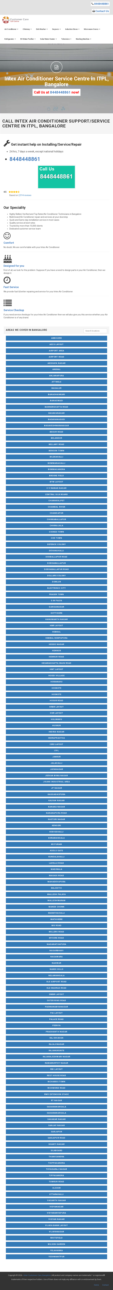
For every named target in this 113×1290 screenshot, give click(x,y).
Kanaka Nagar (56, 807)
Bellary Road (56, 444)
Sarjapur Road (56, 1138)
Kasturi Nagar (56, 819)
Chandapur (56, 513)
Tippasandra (56, 1175)
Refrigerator (10, 39)
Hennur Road (56, 657)
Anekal (56, 369)
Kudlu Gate (56, 850)
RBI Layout (56, 1069)
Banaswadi (56, 400)
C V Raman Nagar (56, 488)
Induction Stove (72, 29)
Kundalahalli (56, 857)
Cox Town (56, 538)
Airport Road (56, 357)
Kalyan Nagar (56, 800)
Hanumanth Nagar (56, 619)
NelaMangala (56, 975)
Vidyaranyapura (56, 1213)
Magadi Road (56, 875)
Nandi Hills (56, 969)
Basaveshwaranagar (56, 425)
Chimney (27, 29)
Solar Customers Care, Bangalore (37, 1275)
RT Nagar (56, 1100)
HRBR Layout (56, 707)
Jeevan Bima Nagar (56, 775)
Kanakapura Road (56, 813)
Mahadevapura (56, 882)
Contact (105, 1285)
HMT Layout (56, 669)
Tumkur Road (56, 1181)
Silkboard (56, 1150)
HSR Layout (56, 713)
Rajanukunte (56, 1050)
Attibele (56, 382)
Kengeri (56, 825)
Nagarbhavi (56, 950)
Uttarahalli (56, 1194)
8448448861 (101, 3)
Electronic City (56, 588)
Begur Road (56, 432)
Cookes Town (56, 532)
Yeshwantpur (56, 1257)
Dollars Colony (56, 575)
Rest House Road (56, 1075)
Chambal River (56, 507)
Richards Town (56, 1082)
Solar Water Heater (48, 39)
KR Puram (56, 844)
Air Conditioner (11, 29)
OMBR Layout (56, 994)
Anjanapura (56, 376)
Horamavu (56, 682)
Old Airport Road (56, 982)
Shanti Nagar (56, 1144)
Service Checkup (14, 310)
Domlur (56, 582)
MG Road (56, 925)
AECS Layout (56, 344)
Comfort (9, 242)
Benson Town (56, 451)
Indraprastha (56, 738)
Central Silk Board (56, 494)
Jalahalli (56, 763)
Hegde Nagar (56, 644)
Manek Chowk (56, 907)
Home (96, 1285)
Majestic (56, 888)
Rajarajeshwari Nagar (56, 1057)
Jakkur (56, 757)
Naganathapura (56, 944)
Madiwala (56, 869)
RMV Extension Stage (56, 1094)
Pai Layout (56, 1013)
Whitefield (56, 1238)
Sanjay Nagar (56, 1125)
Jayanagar (56, 769)
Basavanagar (56, 413)
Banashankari (56, 394)
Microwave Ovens (92, 29)
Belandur (56, 438)
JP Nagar (56, 788)
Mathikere (56, 919)
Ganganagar (56, 607)
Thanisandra (56, 1157)
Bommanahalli (56, 463)
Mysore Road (56, 938)
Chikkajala (56, 525)
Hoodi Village (56, 675)
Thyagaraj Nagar (56, 1169)
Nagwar (56, 963)
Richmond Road (57, 1088)
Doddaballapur (56, 563)
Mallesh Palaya (56, 894)
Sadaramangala (56, 1107)
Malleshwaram (56, 900)
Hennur (56, 650)
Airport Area (56, 351)
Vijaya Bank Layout (56, 1225)
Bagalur (56, 388)
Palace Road (56, 1019)
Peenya (56, 1025)
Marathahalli (56, 913)
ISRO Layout (56, 744)
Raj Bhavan (56, 1038)
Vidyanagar (56, 1207)
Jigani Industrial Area (56, 782)
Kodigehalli (56, 832)
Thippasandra (56, 1163)
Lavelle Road (56, 863)
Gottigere (56, 613)
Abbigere (56, 338)
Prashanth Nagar (56, 1032)
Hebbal (56, 632)
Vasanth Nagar (56, 1200)
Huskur (56, 725)
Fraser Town (56, 594)
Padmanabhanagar (56, 1007)
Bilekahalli (56, 457)
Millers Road (56, 932)
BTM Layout (56, 482)
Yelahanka (56, 1250)
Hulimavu (56, 719)
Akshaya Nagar (56, 363)
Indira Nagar (56, 732)
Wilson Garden (56, 1244)
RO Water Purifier (28, 39)
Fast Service (11, 287)
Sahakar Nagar (56, 1119)
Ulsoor (56, 1188)
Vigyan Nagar (56, 1219)
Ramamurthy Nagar (56, 1063)
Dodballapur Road (57, 557)
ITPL (56, 750)
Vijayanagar (56, 1232)
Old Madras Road (56, 988)
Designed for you (14, 265)
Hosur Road (56, 700)
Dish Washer (42, 29)
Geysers (56, 29)
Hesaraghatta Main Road (56, 663)
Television (66, 39)
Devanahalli (56, 551)
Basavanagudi (56, 419)
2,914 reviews (25, 195)
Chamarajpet (56, 500)
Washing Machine (83, 39)
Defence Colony (56, 544)
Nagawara (56, 957)
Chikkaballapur (56, 519)
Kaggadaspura (56, 794)
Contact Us (102, 11)
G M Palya (56, 600)
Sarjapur (56, 1132)
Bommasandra (56, 469)
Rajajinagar (56, 1044)
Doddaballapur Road (56, 569)
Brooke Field (56, 475)
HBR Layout (56, 625)
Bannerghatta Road (56, 407)
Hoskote (56, 688)
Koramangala (56, 838)
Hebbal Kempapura (56, 638)
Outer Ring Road (56, 1000)
